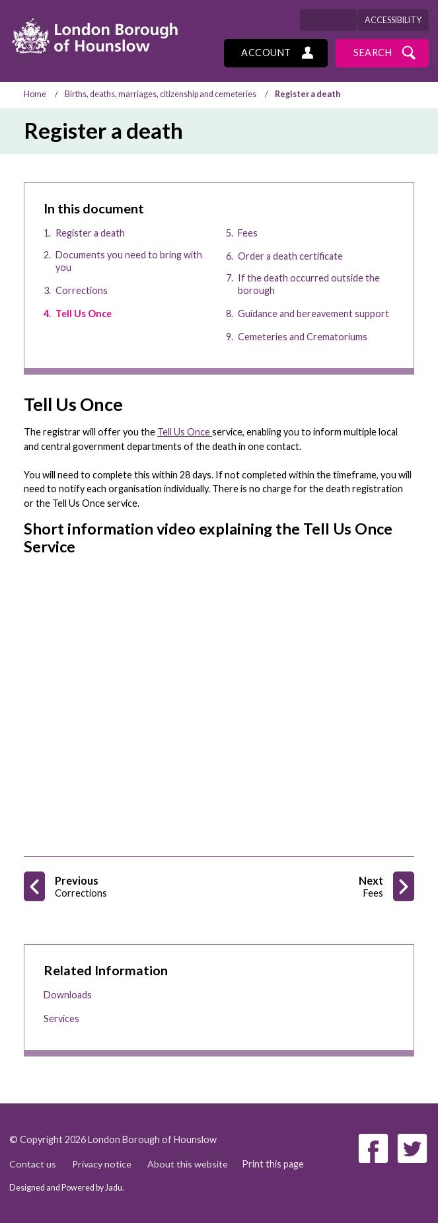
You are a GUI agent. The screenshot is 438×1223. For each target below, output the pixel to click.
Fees (248, 233)
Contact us (32, 1163)
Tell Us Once (184, 431)
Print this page (273, 1163)
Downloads (68, 994)
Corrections (81, 290)
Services (61, 1018)
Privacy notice (102, 1163)
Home (35, 94)
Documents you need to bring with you (128, 261)
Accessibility (393, 20)
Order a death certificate (290, 256)
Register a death (90, 233)
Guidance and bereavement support (313, 313)
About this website (188, 1163)
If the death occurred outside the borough (309, 284)
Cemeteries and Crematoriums (302, 336)
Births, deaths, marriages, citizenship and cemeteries (160, 94)
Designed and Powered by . (66, 1188)
